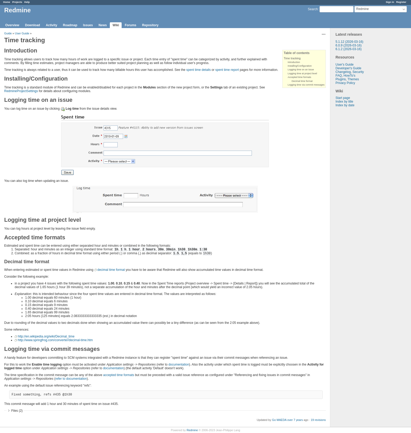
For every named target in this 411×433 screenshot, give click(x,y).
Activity (51, 25)
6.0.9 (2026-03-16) (348, 45)
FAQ (339, 75)
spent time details (198, 70)
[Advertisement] (356, 189)
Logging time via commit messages (306, 84)
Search (313, 9)
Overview (12, 25)
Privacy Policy (345, 83)
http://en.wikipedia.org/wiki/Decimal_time (46, 336)
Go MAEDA (279, 419)
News (103, 25)
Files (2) (17, 411)
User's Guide (345, 64)
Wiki (115, 25)
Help (27, 2)
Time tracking (292, 58)
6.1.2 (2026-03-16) (348, 49)
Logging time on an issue (301, 69)
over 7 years (295, 419)
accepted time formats (118, 375)
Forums (130, 25)
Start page (343, 98)
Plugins (341, 79)
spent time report (227, 70)
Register (401, 2)
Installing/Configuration (300, 66)
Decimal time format (301, 81)
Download (32, 25)
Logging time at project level (302, 73)
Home (6, 2)
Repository (150, 25)
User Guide (22, 33)
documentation (179, 364)
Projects (17, 2)
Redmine (192, 430)
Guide (8, 33)
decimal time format (111, 270)
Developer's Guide (348, 68)
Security (358, 72)
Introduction (294, 62)
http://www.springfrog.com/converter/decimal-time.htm (55, 340)
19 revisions (318, 419)
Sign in (390, 2)
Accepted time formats (299, 77)
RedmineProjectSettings (21, 91)
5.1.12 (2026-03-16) (349, 42)
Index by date (345, 105)
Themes (353, 79)
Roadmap (70, 25)
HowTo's (349, 75)
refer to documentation (71, 379)
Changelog (343, 72)
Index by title (344, 101)
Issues (88, 25)
